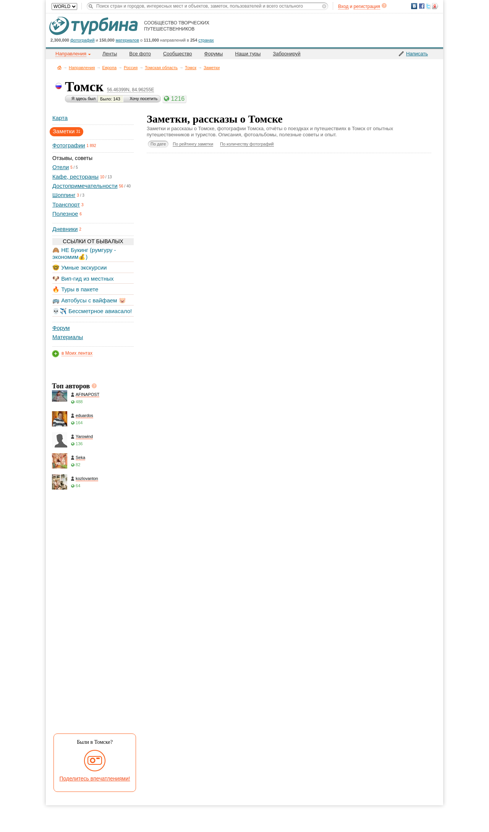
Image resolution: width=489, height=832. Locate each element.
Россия (131, 67)
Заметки (212, 67)
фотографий (82, 40)
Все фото (140, 54)
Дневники (65, 229)
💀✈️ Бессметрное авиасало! (92, 311)
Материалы (67, 337)
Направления (82, 67)
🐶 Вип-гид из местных (82, 278)
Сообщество (177, 54)
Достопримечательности (85, 186)
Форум (61, 328)
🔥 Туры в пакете (75, 289)
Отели (60, 167)
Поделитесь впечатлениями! (95, 778)
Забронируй (286, 54)
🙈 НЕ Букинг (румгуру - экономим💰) (84, 253)
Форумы (213, 54)
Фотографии (68, 145)
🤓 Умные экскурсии (79, 267)
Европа (109, 67)
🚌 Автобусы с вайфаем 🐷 (89, 300)
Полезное (65, 213)
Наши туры (248, 54)
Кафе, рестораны (75, 176)
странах (206, 40)
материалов (127, 40)
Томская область (161, 67)
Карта (60, 118)
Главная (59, 67)
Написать (417, 54)
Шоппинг (63, 195)
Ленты (109, 54)
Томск (190, 67)
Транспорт (66, 204)
